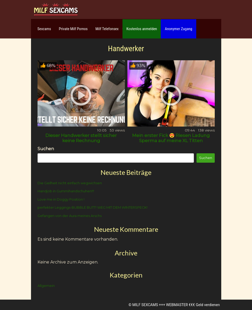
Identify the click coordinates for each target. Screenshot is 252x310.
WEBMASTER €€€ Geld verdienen (193, 305)
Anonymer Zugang (178, 29)
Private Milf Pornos (73, 29)
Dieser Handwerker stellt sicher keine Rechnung (81, 138)
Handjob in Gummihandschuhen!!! (66, 191)
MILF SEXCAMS (145, 305)
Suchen (46, 148)
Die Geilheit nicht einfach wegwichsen (70, 183)
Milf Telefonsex (107, 29)
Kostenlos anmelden (141, 29)
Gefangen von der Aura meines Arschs (70, 216)
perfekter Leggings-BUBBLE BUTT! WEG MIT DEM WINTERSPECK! (92, 207)
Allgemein (46, 285)
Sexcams (44, 29)
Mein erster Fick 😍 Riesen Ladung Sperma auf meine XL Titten (171, 138)
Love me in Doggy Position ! (61, 199)
